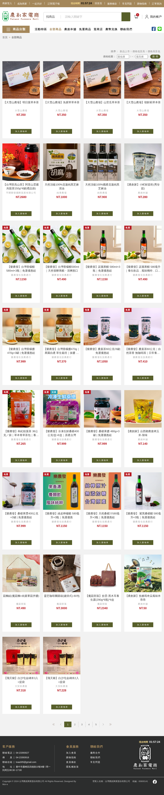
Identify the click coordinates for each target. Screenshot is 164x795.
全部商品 (55, 29)
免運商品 (85, 29)
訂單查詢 (157, 3)
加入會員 (71, 752)
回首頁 (98, 3)
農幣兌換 (111, 29)
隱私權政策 (72, 766)
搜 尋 (155, 56)
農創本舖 (70, 29)
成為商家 (22, 3)
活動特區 (41, 29)
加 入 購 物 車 (23, 130)
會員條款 (71, 762)
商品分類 (16, 29)
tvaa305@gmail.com (26, 762)
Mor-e (5, 784)
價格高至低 (154, 51)
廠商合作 (95, 752)
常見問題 (127, 3)
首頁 (5, 37)
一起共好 (37, 3)
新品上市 (125, 51)
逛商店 (98, 29)
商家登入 (7, 3)
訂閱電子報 (54, 3)
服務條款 (112, 3)
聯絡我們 (126, 29)
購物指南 (142, 3)
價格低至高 (138, 51)
